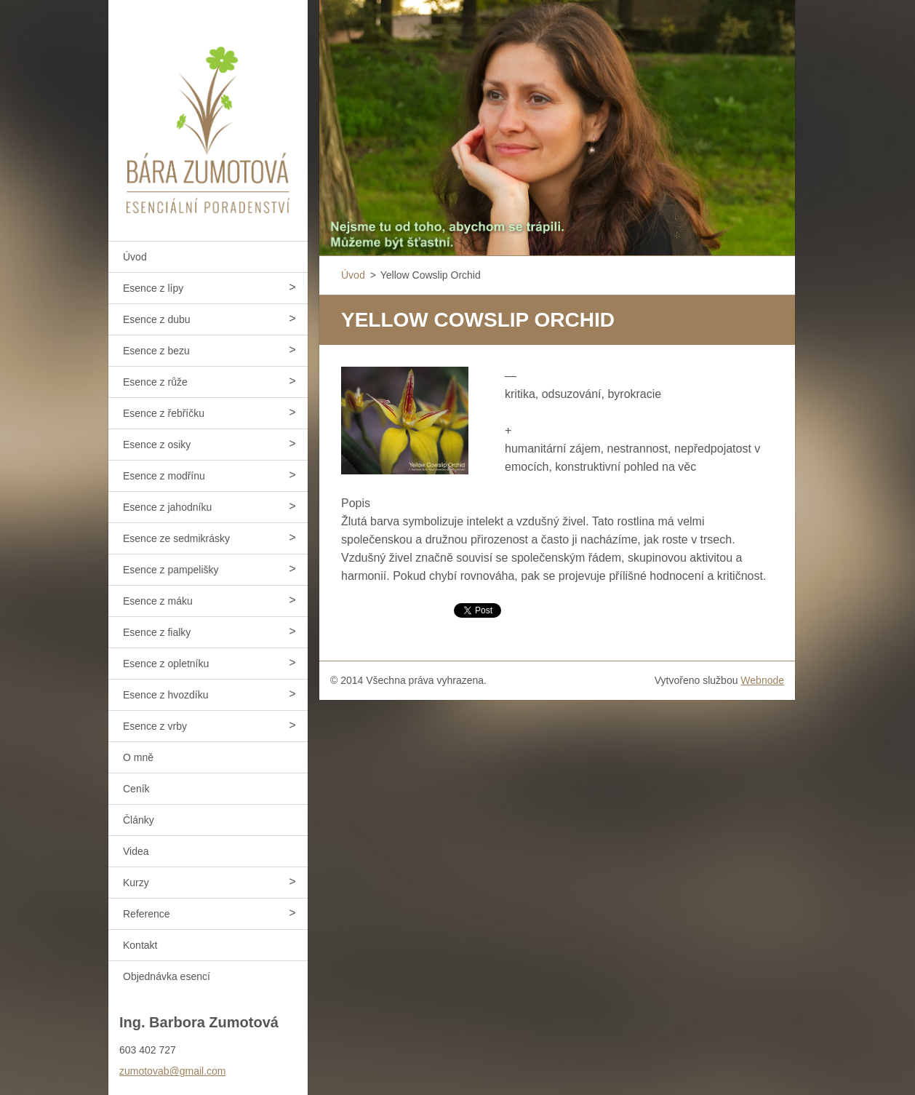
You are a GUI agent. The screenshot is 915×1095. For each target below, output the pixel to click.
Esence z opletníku (166, 663)
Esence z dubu (157, 319)
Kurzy (136, 882)
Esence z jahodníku (167, 507)
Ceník (136, 789)
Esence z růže (155, 382)
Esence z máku (158, 601)
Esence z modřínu (164, 476)
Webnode (762, 680)
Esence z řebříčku (163, 413)
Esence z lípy (153, 288)
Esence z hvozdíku (166, 695)
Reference (146, 914)
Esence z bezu (156, 351)
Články (138, 820)
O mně (138, 757)
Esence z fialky (157, 632)
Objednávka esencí (166, 976)
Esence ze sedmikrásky (176, 538)
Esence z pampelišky (171, 570)
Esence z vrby (155, 726)
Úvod (135, 257)
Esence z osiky (157, 444)
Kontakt (140, 945)
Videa (136, 851)
